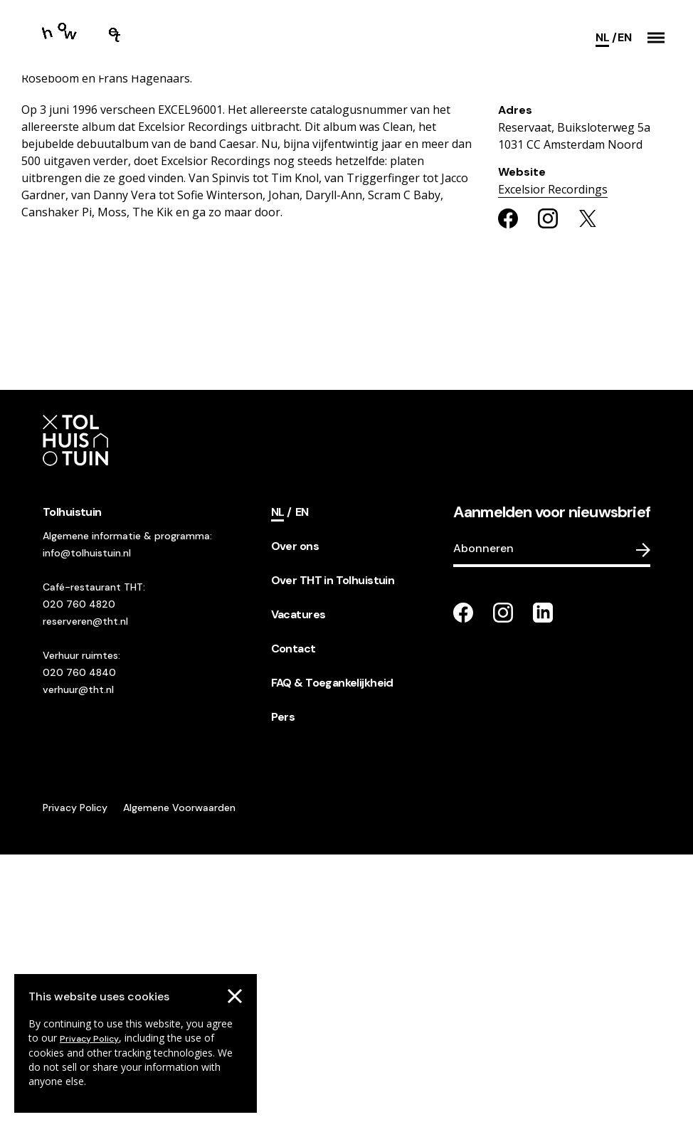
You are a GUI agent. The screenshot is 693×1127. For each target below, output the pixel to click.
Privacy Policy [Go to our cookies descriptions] (89, 1038)
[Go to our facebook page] (463, 884)
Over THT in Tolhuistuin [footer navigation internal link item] (333, 852)
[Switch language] (624, 37)
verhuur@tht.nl (78, 961)
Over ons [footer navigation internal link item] (295, 817)
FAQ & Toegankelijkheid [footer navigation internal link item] (332, 954)
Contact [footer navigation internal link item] (293, 920)
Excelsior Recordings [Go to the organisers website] (553, 461)
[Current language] (606, 37)
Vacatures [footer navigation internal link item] (298, 886)
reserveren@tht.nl (85, 893)
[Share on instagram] (548, 490)
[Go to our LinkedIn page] (543, 884)
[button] (656, 37)
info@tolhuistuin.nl (87, 824)
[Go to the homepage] (89, 37)
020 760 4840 (79, 944)
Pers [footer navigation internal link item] (283, 988)
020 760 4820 (79, 875)
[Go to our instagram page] (503, 884)
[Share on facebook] (508, 490)
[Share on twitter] (588, 490)
